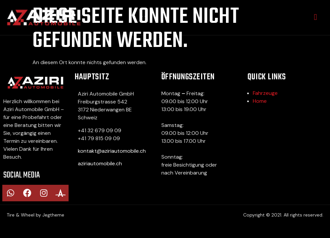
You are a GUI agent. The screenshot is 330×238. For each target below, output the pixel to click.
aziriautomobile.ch (100, 163)
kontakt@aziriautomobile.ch (112, 150)
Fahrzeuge (265, 93)
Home (260, 101)
